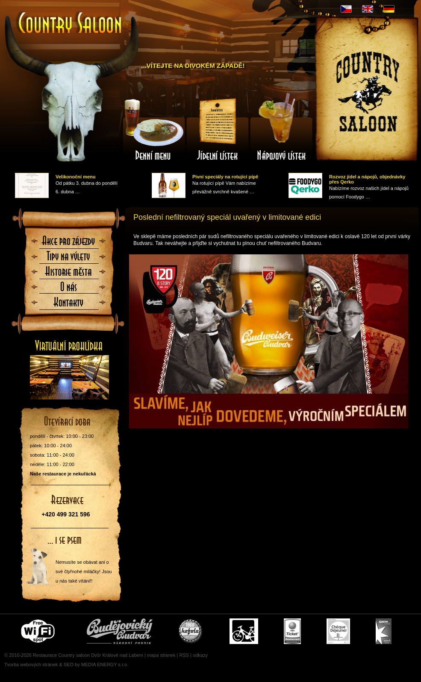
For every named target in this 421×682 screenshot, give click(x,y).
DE (389, 9)
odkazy (200, 655)
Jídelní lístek (217, 129)
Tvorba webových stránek (31, 664)
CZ (346, 9)
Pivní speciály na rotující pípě (225, 176)
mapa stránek (161, 655)
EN (367, 9)
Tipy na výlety (69, 258)
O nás (69, 289)
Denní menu (153, 129)
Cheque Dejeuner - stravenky (338, 631)
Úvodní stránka (71, 23)
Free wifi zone (39, 631)
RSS (184, 655)
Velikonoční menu (76, 176)
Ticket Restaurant (292, 631)
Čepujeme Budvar (120, 631)
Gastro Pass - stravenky (384, 631)
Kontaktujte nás (69, 304)
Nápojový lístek (282, 129)
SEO (69, 664)
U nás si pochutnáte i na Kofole (191, 631)
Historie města (69, 274)
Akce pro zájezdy (69, 243)
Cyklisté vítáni (244, 631)
